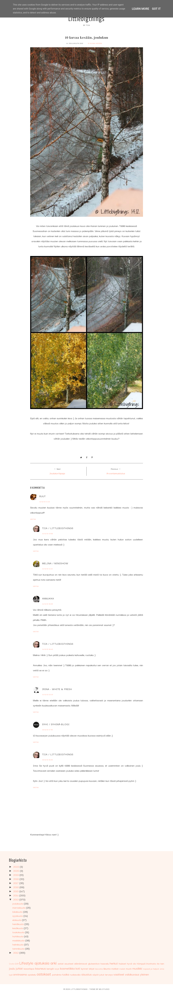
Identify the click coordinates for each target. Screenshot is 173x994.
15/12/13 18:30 (47, 759)
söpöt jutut (98, 974)
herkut (114, 963)
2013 (16, 899)
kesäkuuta (18, 928)
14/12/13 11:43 (44, 501)
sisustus (86, 974)
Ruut (42, 496)
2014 (16, 895)
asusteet (68, 963)
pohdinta (56, 974)
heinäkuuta (18, 924)
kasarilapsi (29, 968)
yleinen (144, 974)
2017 (16, 883)
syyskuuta (17, 916)
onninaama (20, 974)
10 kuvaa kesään (95, 43)
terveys (109, 974)
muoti (129, 968)
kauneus (40, 968)
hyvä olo (131, 963)
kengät (50, 968)
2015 (16, 891)
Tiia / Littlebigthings (57, 528)
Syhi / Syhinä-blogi (56, 724)
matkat (115, 968)
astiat (61, 963)
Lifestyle (26, 963)
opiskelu (32, 974)
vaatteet (119, 974)
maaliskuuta (18, 940)
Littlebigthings (86, 19)
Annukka (48, 598)
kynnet (84, 968)
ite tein (160, 963)
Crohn (12, 963)
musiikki (137, 968)
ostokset (44, 974)
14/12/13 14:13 (47, 568)
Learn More (140, 8)
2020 (16, 871)
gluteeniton (94, 963)
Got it (156, 8)
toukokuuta (18, 932)
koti (78, 968)
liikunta (107, 968)
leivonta (99, 968)
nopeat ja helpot (151, 968)
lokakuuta (17, 912)
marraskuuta (19, 907)
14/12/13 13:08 (47, 533)
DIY (17, 963)
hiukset (122, 963)
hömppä (141, 963)
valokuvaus (132, 974)
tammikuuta (18, 948)
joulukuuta (18, 903)
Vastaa (33, 519)
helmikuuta (18, 944)
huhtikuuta (18, 936)
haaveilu (105, 963)
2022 (16, 866)
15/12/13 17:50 (47, 729)
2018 (16, 879)
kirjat (57, 968)
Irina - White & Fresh (57, 689)
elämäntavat (80, 963)
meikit (122, 968)
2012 (16, 952)
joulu (12, 968)
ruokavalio (75, 974)
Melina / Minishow (55, 563)
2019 (16, 875)
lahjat (91, 968)
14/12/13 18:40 (47, 649)
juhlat (19, 968)
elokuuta (17, 920)
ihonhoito (151, 963)
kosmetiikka (67, 968)
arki (53, 963)
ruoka (65, 974)
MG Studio (104, 989)
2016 (16, 887)
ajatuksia (42, 963)
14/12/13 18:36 (47, 604)
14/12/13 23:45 (47, 694)
